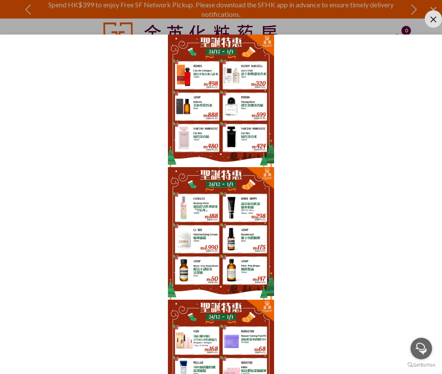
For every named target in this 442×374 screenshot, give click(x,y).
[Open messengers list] (421, 348)
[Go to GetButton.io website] (421, 365)
